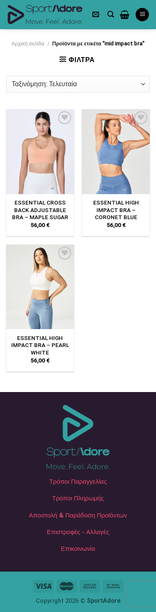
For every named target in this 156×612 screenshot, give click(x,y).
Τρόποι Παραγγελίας (77, 481)
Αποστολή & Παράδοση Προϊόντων (78, 515)
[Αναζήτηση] (110, 14)
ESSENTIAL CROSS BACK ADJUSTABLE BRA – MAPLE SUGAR (40, 209)
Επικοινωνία (78, 548)
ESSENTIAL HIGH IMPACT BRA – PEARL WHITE (40, 345)
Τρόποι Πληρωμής (78, 498)
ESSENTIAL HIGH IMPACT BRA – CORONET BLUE (116, 209)
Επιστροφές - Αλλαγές (78, 532)
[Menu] (142, 15)
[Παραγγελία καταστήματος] (78, 84)
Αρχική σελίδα (28, 43)
